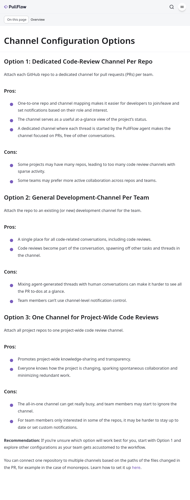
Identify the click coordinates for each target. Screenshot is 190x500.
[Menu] (182, 7)
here (136, 467)
